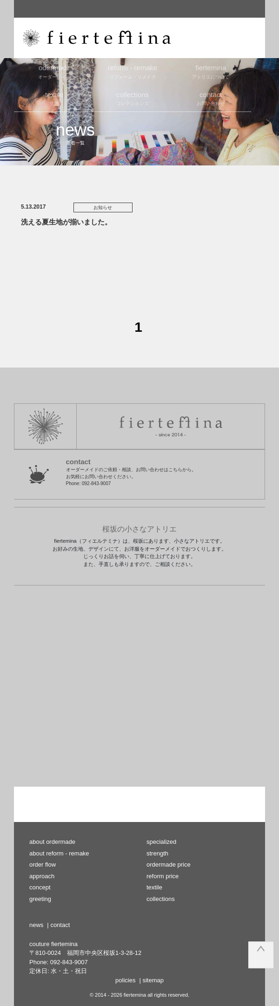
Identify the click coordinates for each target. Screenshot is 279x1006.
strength (157, 853)
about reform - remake (59, 853)
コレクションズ (132, 98)
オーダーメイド (54, 71)
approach (41, 876)
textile (154, 887)
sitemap (153, 980)
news (36, 924)
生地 (54, 98)
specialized (161, 841)
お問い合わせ (210, 98)
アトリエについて (210, 71)
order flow (42, 864)
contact (60, 924)
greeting (40, 898)
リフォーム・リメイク (132, 71)
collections (160, 898)
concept (40, 887)
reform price (162, 876)
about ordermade (52, 841)
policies (125, 980)
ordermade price (168, 864)
